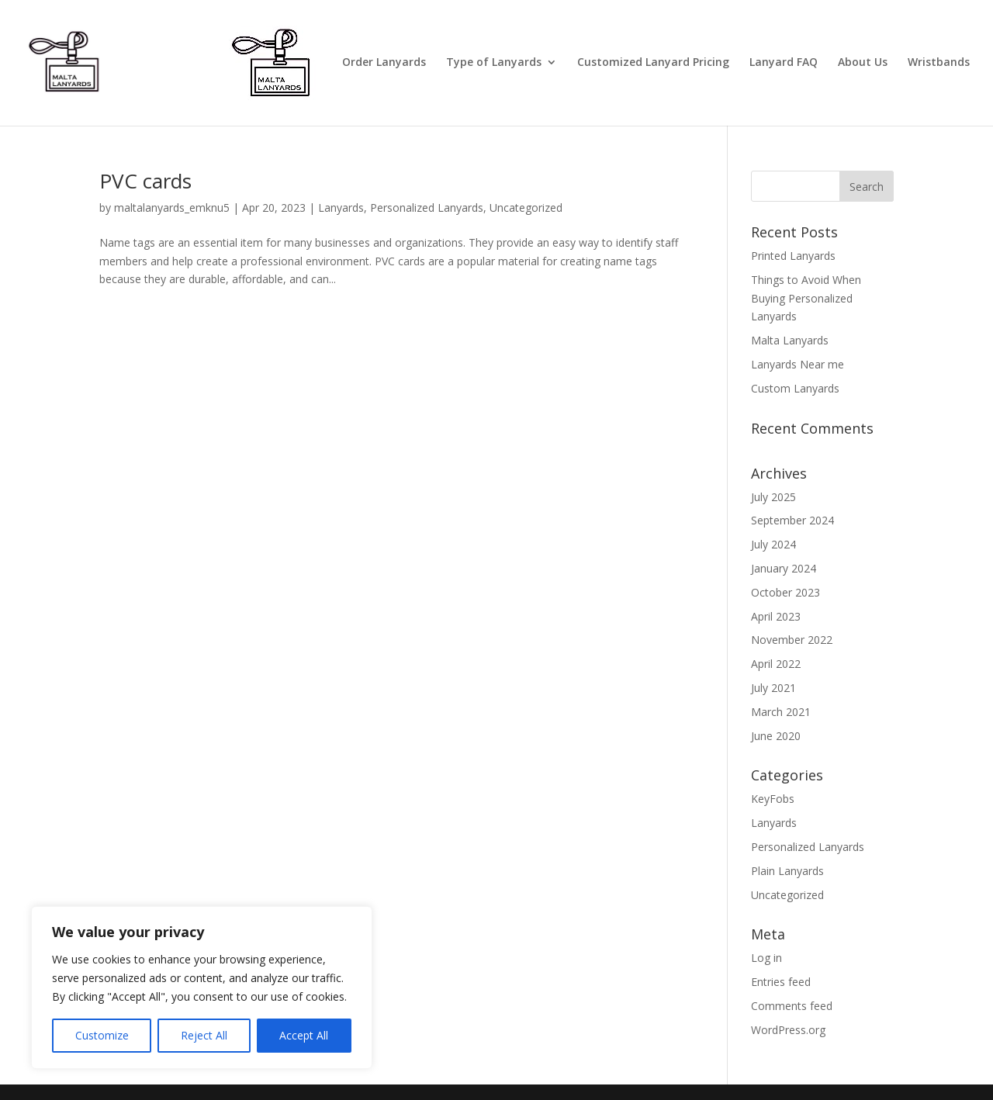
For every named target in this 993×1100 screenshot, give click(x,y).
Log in (766, 957)
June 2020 (776, 735)
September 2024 (792, 520)
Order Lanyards (384, 63)
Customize (102, 1035)
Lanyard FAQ (783, 63)
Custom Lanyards (795, 388)
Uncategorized (526, 207)
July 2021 (773, 687)
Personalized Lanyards (426, 207)
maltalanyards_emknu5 (172, 207)
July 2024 (773, 544)
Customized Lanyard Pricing (653, 63)
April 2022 (776, 663)
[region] (201, 987)
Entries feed (781, 981)
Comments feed (791, 1005)
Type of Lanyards (493, 63)
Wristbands (939, 63)
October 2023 (785, 592)
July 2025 (773, 496)
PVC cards (145, 181)
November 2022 (791, 639)
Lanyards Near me (797, 364)
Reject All (204, 1035)
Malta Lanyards (790, 340)
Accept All (303, 1035)
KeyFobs (772, 798)
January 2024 (783, 568)
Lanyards (341, 207)
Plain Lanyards (787, 870)
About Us (862, 63)
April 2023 (776, 616)
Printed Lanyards (793, 255)
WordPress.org (788, 1029)
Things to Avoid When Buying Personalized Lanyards (806, 298)
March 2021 (781, 711)
